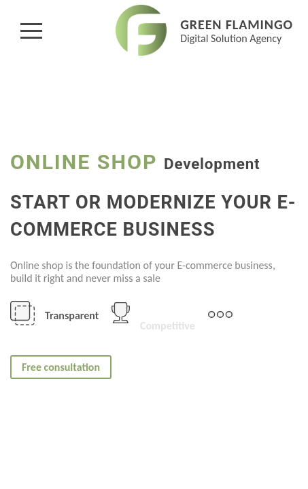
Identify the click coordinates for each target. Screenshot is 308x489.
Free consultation (61, 367)
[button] (31, 30)
